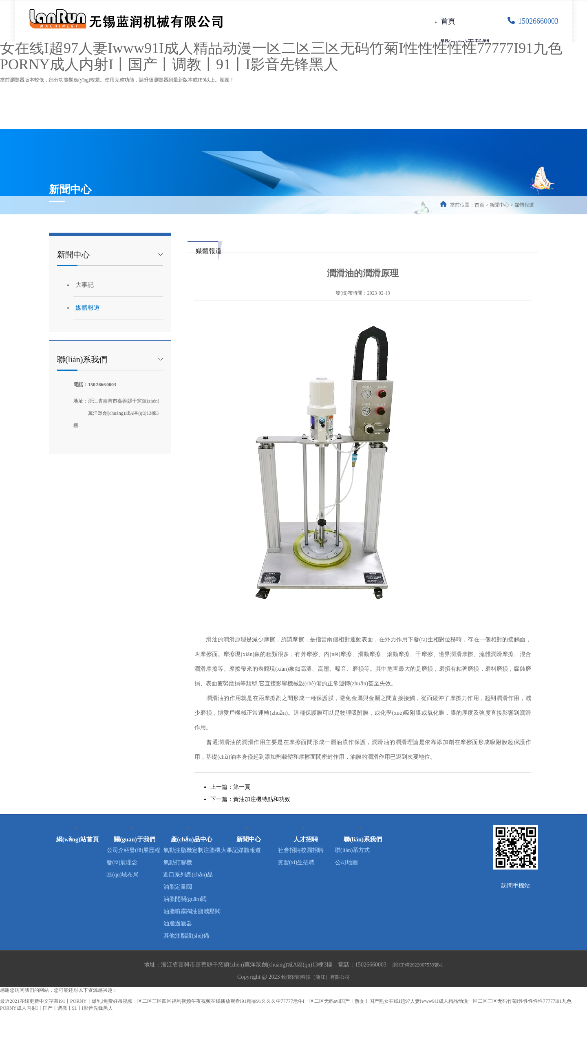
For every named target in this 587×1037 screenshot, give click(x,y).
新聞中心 (249, 835)
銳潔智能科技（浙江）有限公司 (315, 1002)
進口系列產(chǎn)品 (191, 888)
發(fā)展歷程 (134, 863)
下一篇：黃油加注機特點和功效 (250, 799)
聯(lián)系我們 (362, 835)
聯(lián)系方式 (362, 851)
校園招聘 (305, 863)
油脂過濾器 (191, 949)
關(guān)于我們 (465, 42)
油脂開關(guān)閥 (192, 912)
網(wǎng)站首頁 (77, 835)
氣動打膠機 (191, 875)
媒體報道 (524, 205)
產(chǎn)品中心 (192, 835)
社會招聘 (305, 851)
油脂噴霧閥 (191, 924)
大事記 (84, 285)
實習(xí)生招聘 (305, 875)
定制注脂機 (191, 863)
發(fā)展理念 (134, 875)
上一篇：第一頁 (230, 787)
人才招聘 (306, 835)
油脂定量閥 (191, 900)
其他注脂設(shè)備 (191, 961)
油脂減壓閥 (191, 937)
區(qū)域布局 (134, 888)
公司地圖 (362, 863)
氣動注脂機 (191, 851)
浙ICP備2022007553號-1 (417, 990)
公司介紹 (134, 851)
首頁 (448, 21)
